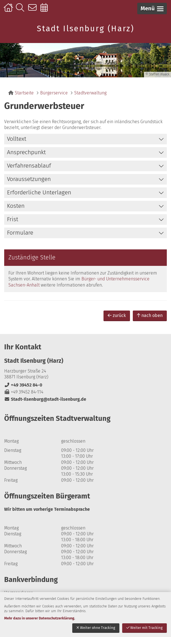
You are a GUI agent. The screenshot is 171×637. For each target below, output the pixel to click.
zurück (117, 315)
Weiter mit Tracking (144, 627)
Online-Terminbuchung (46, 10)
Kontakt (33, 10)
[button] (152, 8)
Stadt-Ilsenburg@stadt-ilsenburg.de (45, 399)
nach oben (150, 315)
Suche (21, 10)
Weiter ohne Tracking (95, 627)
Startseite (9, 10)
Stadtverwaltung (90, 93)
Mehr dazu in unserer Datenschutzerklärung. (39, 618)
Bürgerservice (54, 93)
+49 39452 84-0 (23, 385)
